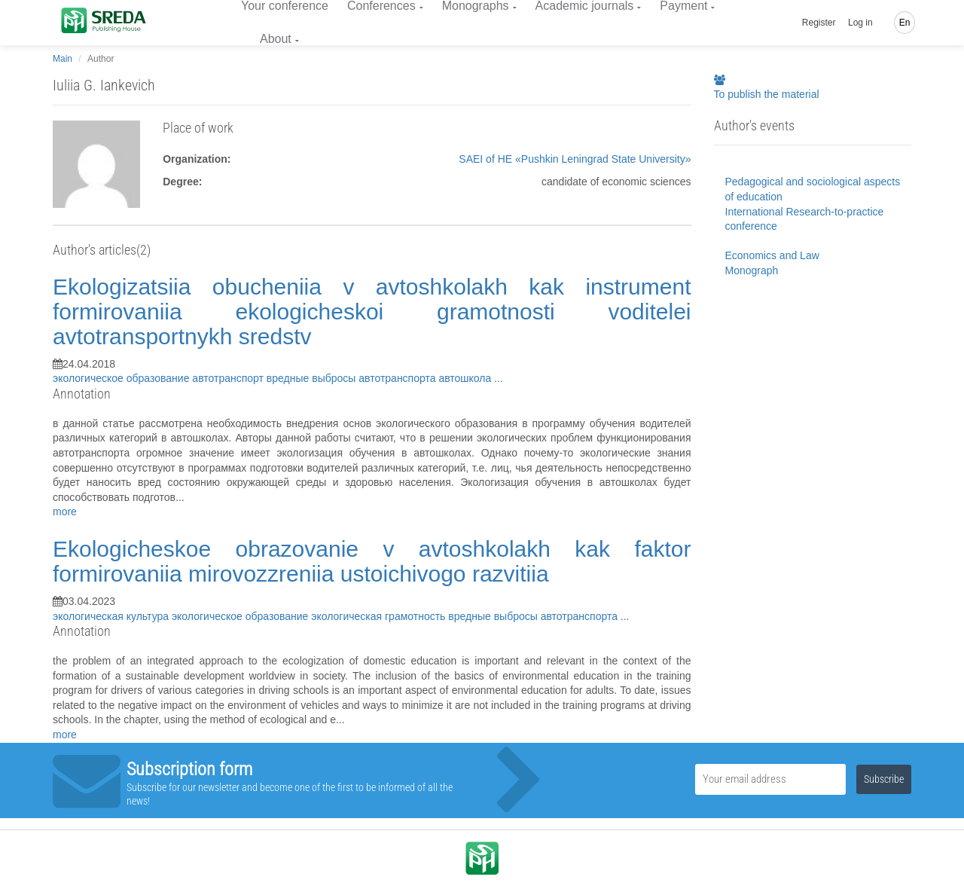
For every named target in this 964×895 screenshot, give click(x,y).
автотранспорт (229, 378)
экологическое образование (122, 378)
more (65, 512)
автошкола (466, 378)
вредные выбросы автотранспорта (353, 378)
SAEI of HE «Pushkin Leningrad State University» (575, 159)
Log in (860, 22)
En (905, 22)
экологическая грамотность (379, 616)
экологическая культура (112, 616)
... (498, 378)
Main (62, 58)
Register (819, 22)
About (275, 38)
